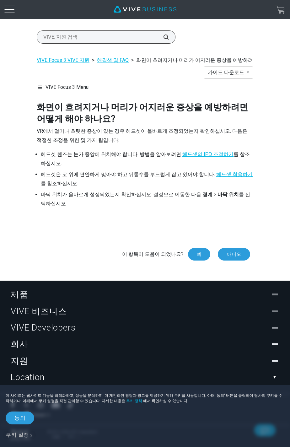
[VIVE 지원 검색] (162, 37)
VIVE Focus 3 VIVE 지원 (63, 60)
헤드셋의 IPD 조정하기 (208, 154)
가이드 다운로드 (226, 72)
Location (145, 377)
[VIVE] (145, 9)
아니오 (234, 254)
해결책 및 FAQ (113, 60)
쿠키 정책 (134, 401)
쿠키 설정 (17, 435)
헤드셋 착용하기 (234, 174)
